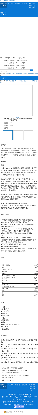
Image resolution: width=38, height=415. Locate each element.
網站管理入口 (29, 404)
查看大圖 (16, 117)
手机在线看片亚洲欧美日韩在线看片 (32, 6)
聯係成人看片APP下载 (4, 13)
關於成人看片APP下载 (4, 4)
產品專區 (10, 3)
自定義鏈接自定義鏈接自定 (7, 1)
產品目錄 (11, 73)
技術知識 (24, 3)
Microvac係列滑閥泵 (32, 73)
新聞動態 (17, 3)
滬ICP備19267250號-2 (20, 404)
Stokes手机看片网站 (20, 73)
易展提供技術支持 (9, 404)
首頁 (7, 73)
